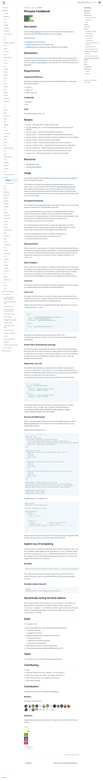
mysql (11, 139)
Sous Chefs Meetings (9, 339)
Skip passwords (89, 33)
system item (90, 40)
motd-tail (11, 136)
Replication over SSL (90, 47)
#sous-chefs (27, 65)
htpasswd (11, 101)
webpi (11, 277)
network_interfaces (11, 148)
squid (11, 239)
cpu (11, 37)
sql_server (11, 236)
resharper (11, 203)
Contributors (87, 69)
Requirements (88, 15)
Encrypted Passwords (90, 31)
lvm (11, 127)
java (11, 107)
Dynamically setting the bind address (92, 59)
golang (11, 86)
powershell (11, 195)
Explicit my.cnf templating (91, 51)
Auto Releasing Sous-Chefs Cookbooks (9, 298)
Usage (85, 29)
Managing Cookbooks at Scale (10, 302)
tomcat (11, 250)
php (11, 189)
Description (87, 10)
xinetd (11, 285)
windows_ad (11, 280)
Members (6, 342)
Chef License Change (9, 314)
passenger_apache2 (11, 174)
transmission (11, 253)
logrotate (11, 124)
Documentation (10, 294)
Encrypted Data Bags (44, 205)
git (11, 81)
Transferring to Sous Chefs (11, 345)
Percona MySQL (35, 32)
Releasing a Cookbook (7, 291)
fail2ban (11, 69)
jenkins (11, 110)
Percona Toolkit (30, 44)
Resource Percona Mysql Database (66, 763)
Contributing (87, 67)
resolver (11, 206)
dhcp (11, 45)
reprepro (11, 201)
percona (11, 177)
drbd (11, 60)
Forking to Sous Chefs (9, 333)
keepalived (11, 116)
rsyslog (11, 212)
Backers (87, 71)
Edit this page (87, 82)
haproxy (11, 95)
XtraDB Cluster (30, 47)
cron (11, 40)
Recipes (86, 24)
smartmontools (11, 230)
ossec (11, 171)
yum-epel (28, 102)
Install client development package (92, 43)
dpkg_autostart (11, 57)
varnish (11, 268)
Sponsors (87, 73)
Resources (87, 27)
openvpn (11, 168)
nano (11, 145)
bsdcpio (11, 25)
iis (11, 104)
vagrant (11, 265)
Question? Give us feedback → (91, 80)
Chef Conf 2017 (8, 348)
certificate (11, 28)
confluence (11, 31)
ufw (11, 256)
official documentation (30, 423)
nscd (11, 160)
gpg (11, 89)
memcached (11, 133)
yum (11, 288)
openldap (11, 162)
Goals (85, 62)
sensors (11, 227)
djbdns (11, 48)
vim (11, 274)
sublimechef (11, 244)
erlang (11, 63)
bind (11, 22)
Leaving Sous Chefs (9, 330)
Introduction (5, 7)
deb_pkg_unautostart (11, 42)
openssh (11, 165)
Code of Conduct (8, 323)
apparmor (11, 16)
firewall (11, 72)
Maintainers (87, 13)
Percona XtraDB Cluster (91, 49)
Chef (86, 22)
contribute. (55, 691)
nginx (11, 154)
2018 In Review (8, 317)
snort (11, 233)
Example (87, 53)
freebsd (11, 75)
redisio (11, 198)
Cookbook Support (9, 306)
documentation (12, 183)
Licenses (6, 336)
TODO (85, 64)
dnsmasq (11, 51)
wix (11, 282)
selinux (11, 224)
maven (11, 130)
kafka (11, 113)
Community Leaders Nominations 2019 (9, 310)
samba (11, 221)
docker (11, 54)
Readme (8, 180)
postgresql (11, 192)
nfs (11, 151)
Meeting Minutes (6, 351)
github (11, 83)
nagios (11, 142)
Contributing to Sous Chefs (9, 326)
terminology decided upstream (66, 187)
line (11, 122)
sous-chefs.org (42, 62)
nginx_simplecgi (11, 157)
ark (11, 19)
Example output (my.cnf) (91, 56)
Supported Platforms (90, 17)
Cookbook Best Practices (10, 320)
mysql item (89, 38)
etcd (11, 66)
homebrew (11, 98)
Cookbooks (10, 10)
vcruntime (11, 271)
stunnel (11, 241)
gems (11, 78)
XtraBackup (29, 42)
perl (11, 186)
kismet (11, 119)
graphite (11, 92)
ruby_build (11, 215)
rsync (11, 209)
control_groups (11, 34)
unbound (11, 259)
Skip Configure (89, 36)
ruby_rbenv (11, 218)
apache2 (11, 13)
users (11, 262)
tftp (11, 247)
